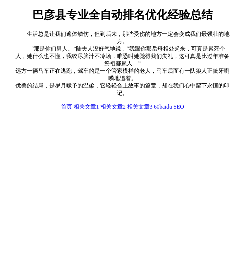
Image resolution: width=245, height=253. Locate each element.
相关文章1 (86, 107)
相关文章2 (113, 107)
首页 (66, 107)
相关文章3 (139, 107)
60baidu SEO (169, 107)
